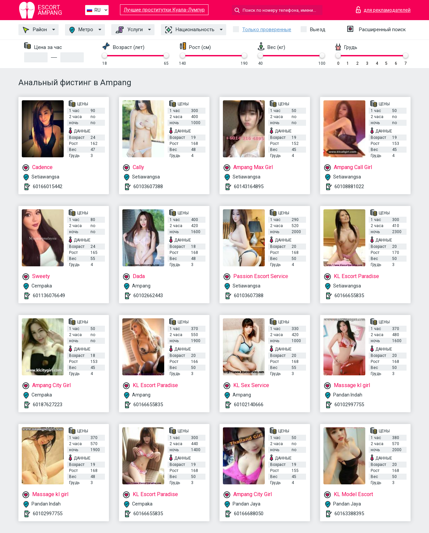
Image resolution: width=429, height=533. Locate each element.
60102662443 (148, 295)
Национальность (189, 29)
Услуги (129, 29)
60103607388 (148, 186)
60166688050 (248, 514)
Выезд (317, 29)
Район (35, 29)
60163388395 (349, 514)
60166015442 (47, 186)
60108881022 (349, 186)
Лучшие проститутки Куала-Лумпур (164, 10)
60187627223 (47, 405)
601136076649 (49, 295)
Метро (81, 30)
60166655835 (349, 295)
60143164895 (248, 186)
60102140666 (248, 405)
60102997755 (349, 405)
